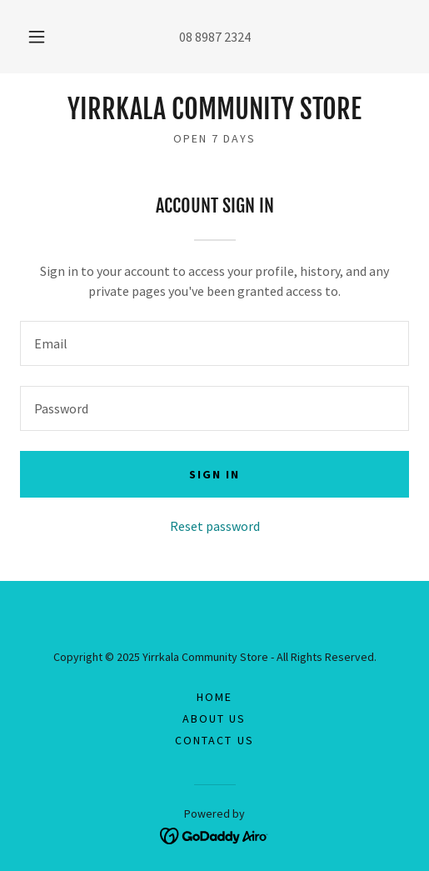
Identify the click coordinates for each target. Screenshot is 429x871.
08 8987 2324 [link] (215, 36)
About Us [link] (214, 718)
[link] (214, 109)
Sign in (214, 474)
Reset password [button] (215, 526)
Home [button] (214, 696)
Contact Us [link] (214, 740)
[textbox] (214, 343)
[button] (37, 36)
